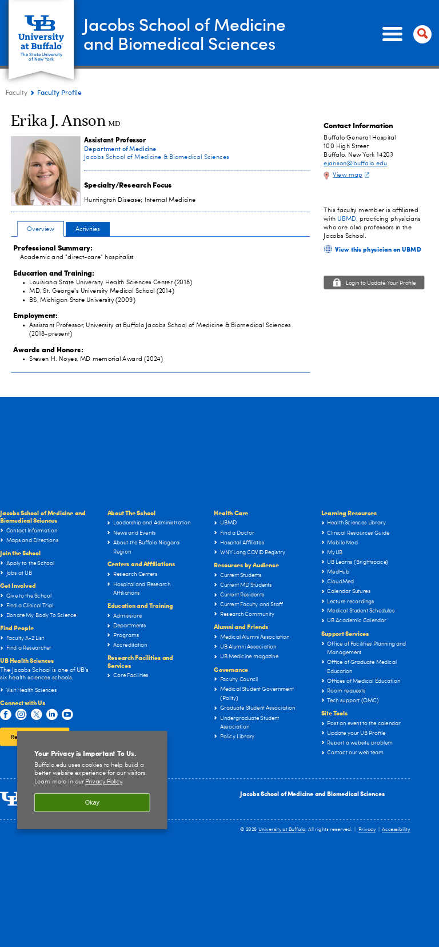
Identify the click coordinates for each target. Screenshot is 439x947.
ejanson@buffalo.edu (355, 163)
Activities (87, 229)
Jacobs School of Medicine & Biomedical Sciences (156, 157)
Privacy (367, 829)
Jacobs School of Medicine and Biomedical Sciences (312, 793)
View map (352, 175)
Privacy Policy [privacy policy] (103, 782)
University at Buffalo (282, 829)
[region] (92, 780)
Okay (92, 802)
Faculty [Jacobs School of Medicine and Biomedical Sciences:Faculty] (16, 93)
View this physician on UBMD (378, 248)
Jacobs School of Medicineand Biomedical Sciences (185, 34)
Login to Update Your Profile (381, 284)
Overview (40, 229)
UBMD (346, 219)
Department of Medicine (120, 148)
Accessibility (396, 829)
